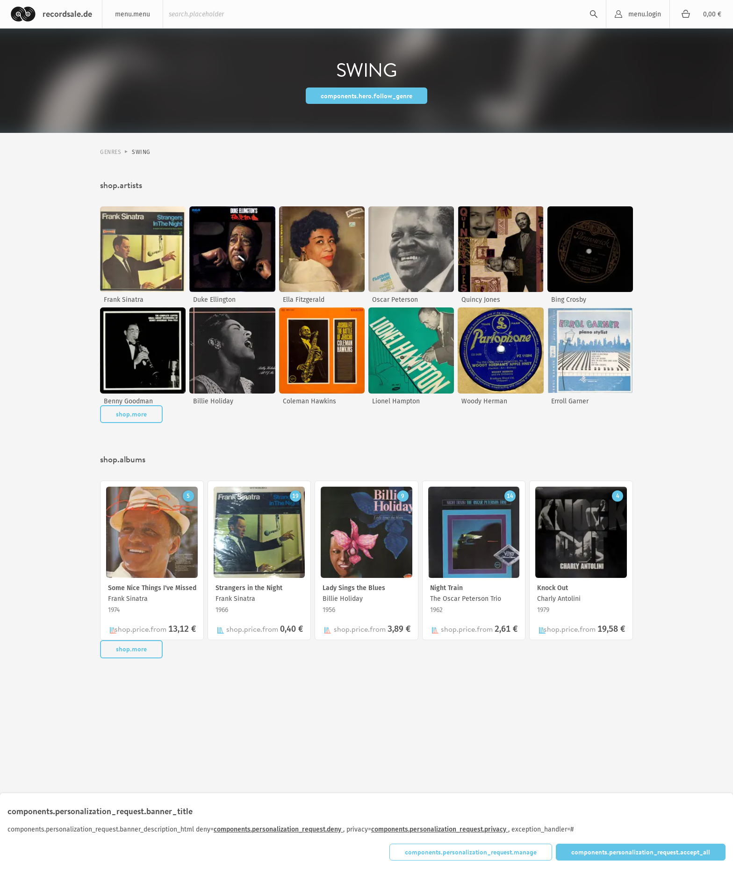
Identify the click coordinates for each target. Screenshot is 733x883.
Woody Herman (484, 401)
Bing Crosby (568, 300)
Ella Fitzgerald (303, 300)
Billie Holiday (213, 401)
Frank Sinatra (124, 300)
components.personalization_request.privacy (439, 829)
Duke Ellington (214, 300)
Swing (141, 152)
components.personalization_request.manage (471, 852)
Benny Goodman (128, 401)
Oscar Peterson (395, 300)
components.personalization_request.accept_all (640, 852)
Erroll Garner (570, 401)
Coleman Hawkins (309, 401)
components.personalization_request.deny (278, 829)
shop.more (131, 414)
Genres (110, 152)
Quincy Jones (480, 300)
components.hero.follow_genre (366, 96)
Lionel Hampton (396, 401)
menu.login (644, 14)
